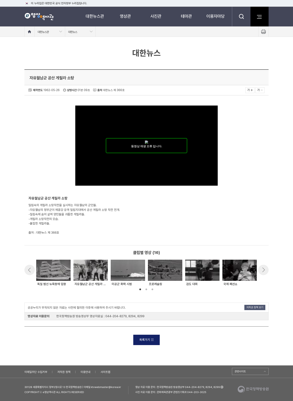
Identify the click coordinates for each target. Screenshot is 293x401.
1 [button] (140, 290)
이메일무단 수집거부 (35, 372)
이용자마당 (215, 16)
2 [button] (146, 290)
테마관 (186, 16)
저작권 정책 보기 (254, 307)
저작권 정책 (63, 372)
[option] (53, 273)
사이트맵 (105, 372)
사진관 (155, 16)
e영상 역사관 (39, 16)
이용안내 (85, 372)
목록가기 (146, 340)
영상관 (125, 16)
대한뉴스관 (95, 16)
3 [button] (152, 290)
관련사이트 (240, 371)
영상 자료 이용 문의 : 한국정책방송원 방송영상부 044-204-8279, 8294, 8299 (177, 387)
